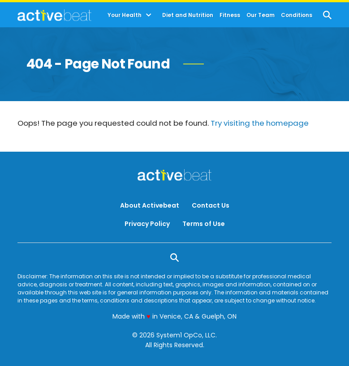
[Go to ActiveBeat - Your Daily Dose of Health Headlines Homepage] (54, 15)
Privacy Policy (147, 223)
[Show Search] (327, 15)
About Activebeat (149, 205)
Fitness (230, 15)
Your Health (125, 15)
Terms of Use (203, 223)
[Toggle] (149, 15)
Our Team (260, 15)
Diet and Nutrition (187, 15)
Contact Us (210, 205)
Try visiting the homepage (260, 123)
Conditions (296, 15)
